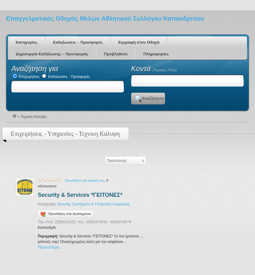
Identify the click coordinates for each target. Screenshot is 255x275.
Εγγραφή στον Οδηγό (138, 42)
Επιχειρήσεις (26, 77)
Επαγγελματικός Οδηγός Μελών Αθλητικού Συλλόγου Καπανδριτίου (105, 18)
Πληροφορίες (156, 54)
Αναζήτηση (152, 98)
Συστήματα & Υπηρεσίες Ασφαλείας (101, 204)
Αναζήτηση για (34, 68)
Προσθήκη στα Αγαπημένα (66, 214)
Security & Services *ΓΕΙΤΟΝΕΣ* (80, 195)
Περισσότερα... (50, 247)
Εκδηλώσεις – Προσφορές (78, 42)
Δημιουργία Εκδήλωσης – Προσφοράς (52, 54)
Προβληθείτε (116, 54)
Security (63, 204)
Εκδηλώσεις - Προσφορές (66, 77)
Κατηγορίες (26, 42)
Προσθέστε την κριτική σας (84, 180)
